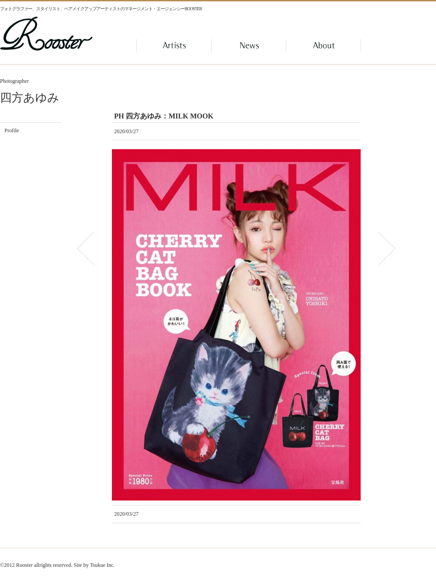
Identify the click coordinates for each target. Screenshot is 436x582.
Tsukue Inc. (102, 565)
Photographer (14, 81)
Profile (11, 130)
